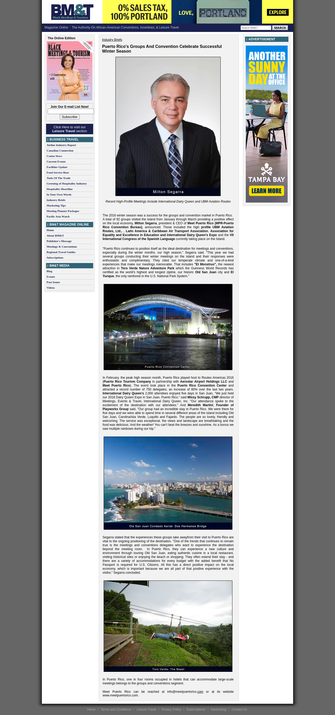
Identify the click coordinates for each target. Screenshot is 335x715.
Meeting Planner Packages (63, 211)
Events (51, 276)
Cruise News (54, 156)
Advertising (218, 709)
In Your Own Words (59, 194)
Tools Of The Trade (58, 178)
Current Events (56, 161)
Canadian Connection (60, 150)
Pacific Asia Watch (58, 216)
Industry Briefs (56, 200)
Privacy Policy (171, 709)
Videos (51, 287)
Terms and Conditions (116, 709)
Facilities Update (57, 167)
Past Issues (53, 282)
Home (50, 230)
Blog (49, 271)
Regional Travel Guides (61, 252)
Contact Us (239, 709)
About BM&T (55, 235)
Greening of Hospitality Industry (67, 183)
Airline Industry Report (61, 145)
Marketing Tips (56, 205)
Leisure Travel (146, 709)
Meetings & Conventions (62, 246)
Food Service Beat (58, 172)
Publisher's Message (59, 241)
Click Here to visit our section (69, 129)
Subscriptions (55, 257)
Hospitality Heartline (59, 189)
